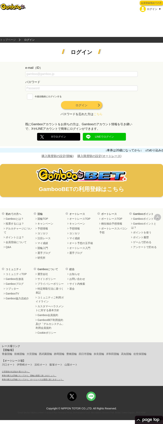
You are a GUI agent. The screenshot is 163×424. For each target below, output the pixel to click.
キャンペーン (45, 223)
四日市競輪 (85, 353)
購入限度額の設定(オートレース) (99, 156)
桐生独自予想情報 (111, 223)
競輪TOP (42, 218)
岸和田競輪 (112, 353)
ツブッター (12, 288)
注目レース (44, 238)
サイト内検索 (77, 283)
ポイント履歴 (141, 237)
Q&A (8, 247)
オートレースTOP (79, 218)
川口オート (8, 364)
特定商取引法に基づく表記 (50, 290)
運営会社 (42, 274)
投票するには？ (15, 223)
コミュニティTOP (16, 274)
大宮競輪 (32, 353)
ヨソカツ (42, 233)
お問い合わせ (77, 278)
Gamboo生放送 (15, 278)
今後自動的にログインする (44, 96)
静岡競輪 (59, 353)
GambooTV (12, 293)
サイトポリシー (46, 278)
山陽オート (71, 364)
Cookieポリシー (46, 332)
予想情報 (42, 228)
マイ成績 (42, 243)
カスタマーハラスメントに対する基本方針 (50, 308)
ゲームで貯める (142, 242)
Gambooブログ (15, 283)
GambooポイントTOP (146, 218)
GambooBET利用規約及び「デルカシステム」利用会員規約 (50, 323)
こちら (97, 114)
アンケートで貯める (145, 247)
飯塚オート (56, 364)
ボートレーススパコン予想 (113, 230)
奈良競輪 (99, 353)
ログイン (81, 105)
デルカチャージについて (18, 230)
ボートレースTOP (111, 218)
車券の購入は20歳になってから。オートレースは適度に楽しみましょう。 (33, 379)
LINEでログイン (104, 136)
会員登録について (16, 242)
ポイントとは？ (15, 237)
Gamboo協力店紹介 (17, 298)
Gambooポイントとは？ (143, 225)
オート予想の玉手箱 (81, 243)
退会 (72, 288)
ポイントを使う (142, 232)
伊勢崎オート (25, 364)
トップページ (8, 39)
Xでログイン (58, 136)
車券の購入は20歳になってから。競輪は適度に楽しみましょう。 (29, 376)
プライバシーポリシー (50, 283)
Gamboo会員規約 (47, 315)
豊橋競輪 (71, 353)
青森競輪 (7, 353)
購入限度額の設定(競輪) (58, 156)
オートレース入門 (79, 247)
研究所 (41, 257)
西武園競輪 (45, 353)
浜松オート (41, 364)
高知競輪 (126, 353)
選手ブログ (44, 252)
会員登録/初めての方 (151, 3)
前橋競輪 (19, 353)
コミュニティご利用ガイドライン (50, 299)
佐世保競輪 (140, 353)
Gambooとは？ (15, 218)
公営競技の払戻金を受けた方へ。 (16, 372)
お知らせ (74, 274)
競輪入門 (42, 247)
